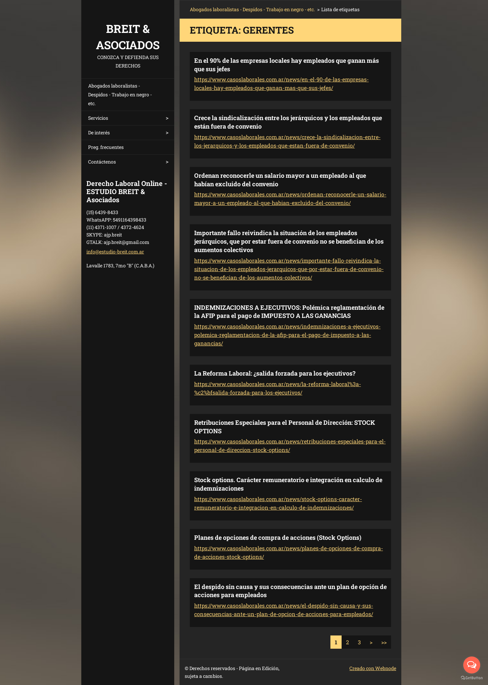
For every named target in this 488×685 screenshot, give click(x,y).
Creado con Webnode (372, 668)
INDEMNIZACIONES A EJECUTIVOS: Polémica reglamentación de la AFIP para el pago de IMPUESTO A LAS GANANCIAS (289, 311)
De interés (99, 132)
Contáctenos (102, 161)
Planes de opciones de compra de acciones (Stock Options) (277, 537)
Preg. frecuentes (106, 147)
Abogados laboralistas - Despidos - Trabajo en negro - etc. (120, 94)
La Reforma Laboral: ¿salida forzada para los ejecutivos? (274, 373)
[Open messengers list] (471, 665)
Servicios (98, 118)
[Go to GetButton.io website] (472, 678)
